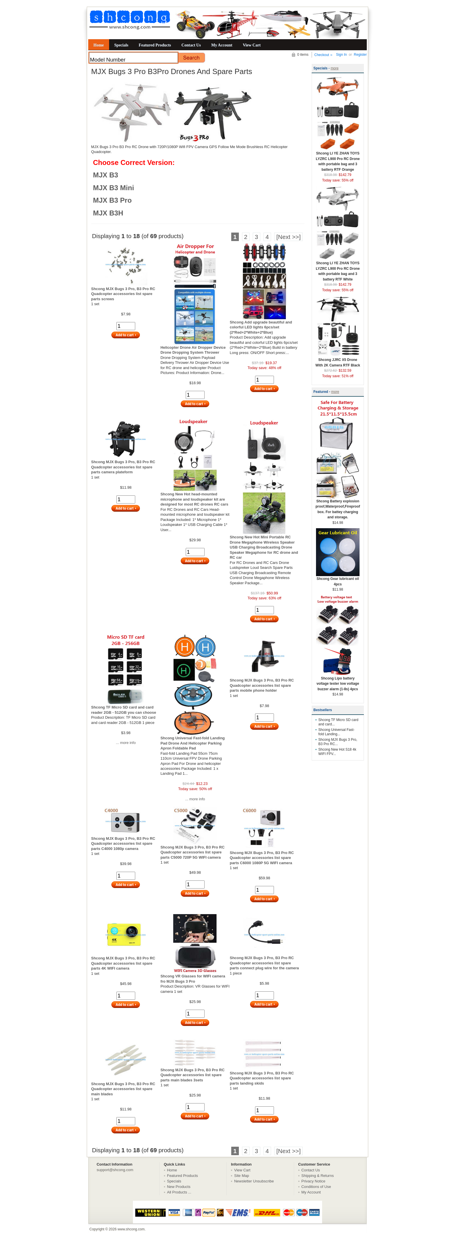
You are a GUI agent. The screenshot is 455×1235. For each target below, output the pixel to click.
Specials (121, 45)
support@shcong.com (115, 1170)
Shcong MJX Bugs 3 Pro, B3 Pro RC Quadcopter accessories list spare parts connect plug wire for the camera (264, 963)
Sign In (341, 55)
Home (98, 45)
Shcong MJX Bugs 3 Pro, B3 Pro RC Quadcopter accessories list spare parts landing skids (262, 1078)
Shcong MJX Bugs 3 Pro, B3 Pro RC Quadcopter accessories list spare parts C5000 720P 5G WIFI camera (192, 852)
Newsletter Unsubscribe (254, 1181)
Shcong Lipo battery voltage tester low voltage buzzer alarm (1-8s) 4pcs (338, 682)
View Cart (252, 45)
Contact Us (191, 45)
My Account (221, 45)
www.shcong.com (131, 1229)
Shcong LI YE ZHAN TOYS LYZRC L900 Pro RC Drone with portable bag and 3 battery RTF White (338, 269)
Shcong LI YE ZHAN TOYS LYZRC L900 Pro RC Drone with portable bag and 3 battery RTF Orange (338, 160)
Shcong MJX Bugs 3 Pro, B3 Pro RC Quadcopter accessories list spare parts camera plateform (123, 467)
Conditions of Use (316, 1186)
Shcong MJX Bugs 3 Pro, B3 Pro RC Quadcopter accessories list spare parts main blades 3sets (192, 1075)
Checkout (321, 55)
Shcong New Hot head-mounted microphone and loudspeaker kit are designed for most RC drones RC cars (194, 499)
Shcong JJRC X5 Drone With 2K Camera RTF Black (337, 360)
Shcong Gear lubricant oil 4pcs (338, 579)
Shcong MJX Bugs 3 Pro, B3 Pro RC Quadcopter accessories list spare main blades (123, 1089)
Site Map (241, 1175)
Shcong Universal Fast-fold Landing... (336, 732)
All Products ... (179, 1192)
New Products (179, 1186)
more (334, 68)
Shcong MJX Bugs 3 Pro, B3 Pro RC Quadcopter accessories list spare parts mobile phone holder (262, 685)
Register (360, 55)
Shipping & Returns (317, 1175)
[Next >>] (288, 236)
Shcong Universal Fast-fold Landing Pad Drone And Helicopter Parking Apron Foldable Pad (192, 743)
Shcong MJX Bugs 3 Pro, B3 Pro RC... (337, 742)
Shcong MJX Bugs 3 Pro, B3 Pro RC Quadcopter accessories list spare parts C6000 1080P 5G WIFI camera (262, 858)
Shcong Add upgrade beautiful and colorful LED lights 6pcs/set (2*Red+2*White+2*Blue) (261, 327)
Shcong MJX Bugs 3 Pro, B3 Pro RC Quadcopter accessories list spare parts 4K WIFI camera (123, 963)
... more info (126, 742)
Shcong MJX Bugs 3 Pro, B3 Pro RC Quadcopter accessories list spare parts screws (123, 294)
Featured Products (155, 45)
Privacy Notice (313, 1181)
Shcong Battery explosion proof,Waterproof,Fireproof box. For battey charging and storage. (337, 507)
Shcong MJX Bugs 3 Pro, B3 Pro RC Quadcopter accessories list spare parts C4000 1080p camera (123, 843)
